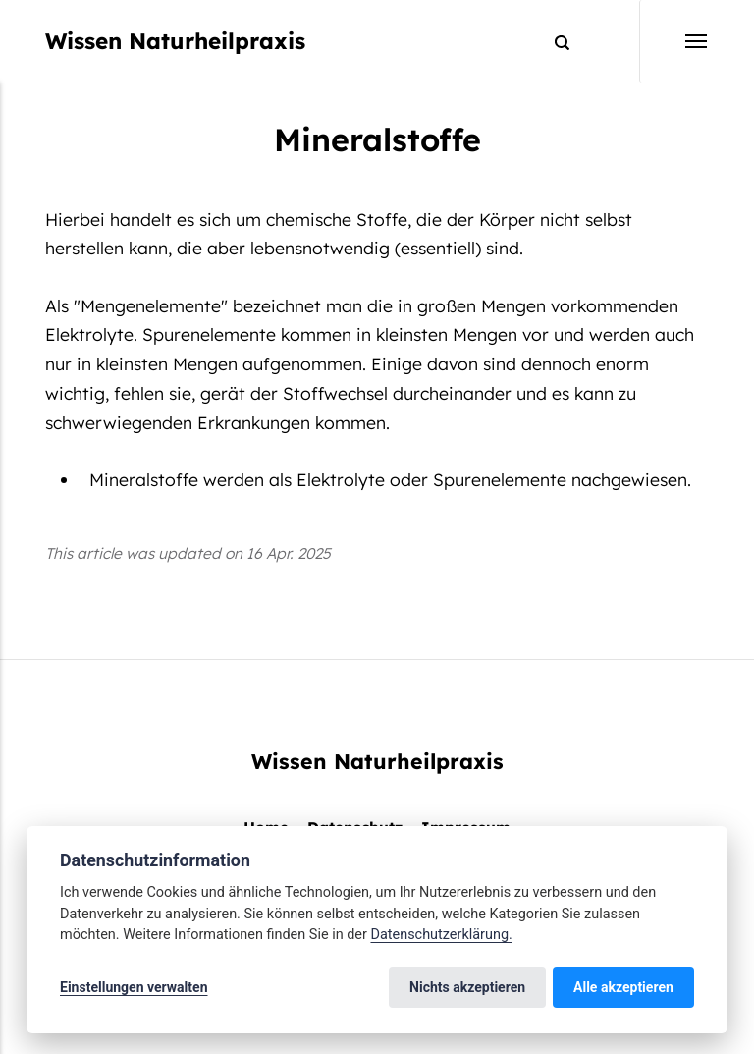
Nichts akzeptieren (467, 987)
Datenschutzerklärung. (441, 934)
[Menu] (674, 41)
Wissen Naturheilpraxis (175, 41)
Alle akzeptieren (623, 987)
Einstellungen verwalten (134, 987)
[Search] (553, 42)
